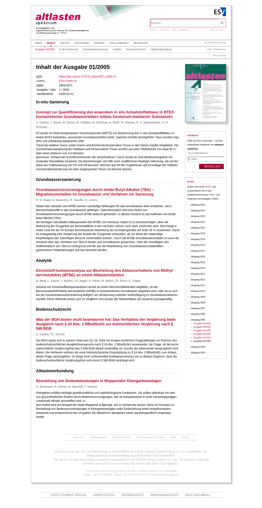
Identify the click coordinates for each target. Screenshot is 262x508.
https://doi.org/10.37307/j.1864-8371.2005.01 (87, 76)
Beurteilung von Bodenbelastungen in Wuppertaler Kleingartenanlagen (98, 381)
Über (38, 43)
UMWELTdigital (104, 495)
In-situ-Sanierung (68, 49)
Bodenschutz (133, 495)
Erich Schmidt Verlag (68, 495)
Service (99, 43)
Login (209, 49)
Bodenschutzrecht (136, 49)
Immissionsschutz (164, 495)
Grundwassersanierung (95, 49)
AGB (173, 437)
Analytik (117, 49)
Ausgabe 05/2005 (202, 327)
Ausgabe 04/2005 (202, 330)
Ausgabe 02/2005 (202, 337)
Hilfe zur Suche (218, 30)
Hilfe (174, 30)
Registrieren (220, 49)
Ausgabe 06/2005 (202, 323)
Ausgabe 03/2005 (202, 334)
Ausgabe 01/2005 (44, 49)
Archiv (64, 43)
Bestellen (141, 43)
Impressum (164, 30)
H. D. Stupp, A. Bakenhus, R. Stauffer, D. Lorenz (67, 200)
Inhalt (51, 43)
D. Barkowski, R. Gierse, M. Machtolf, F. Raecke (66, 386)
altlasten (58, 17)
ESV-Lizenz (66, 80)
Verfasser (81, 43)
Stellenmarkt (119, 43)
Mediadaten (184, 30)
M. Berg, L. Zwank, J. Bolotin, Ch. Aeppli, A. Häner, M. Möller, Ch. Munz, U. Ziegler (88, 280)
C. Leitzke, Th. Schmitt (50, 334)
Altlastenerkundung (161, 49)
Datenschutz (121, 437)
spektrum (46, 23)
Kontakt (153, 30)
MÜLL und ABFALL (198, 495)
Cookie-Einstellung (150, 437)
